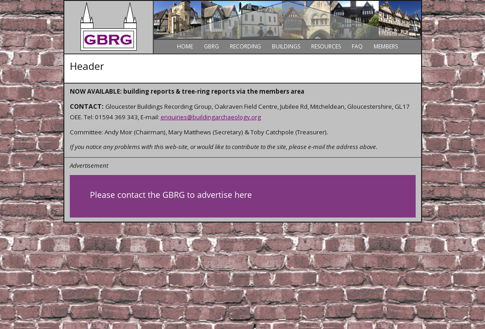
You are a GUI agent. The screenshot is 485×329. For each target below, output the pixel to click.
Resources (326, 46)
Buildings (286, 46)
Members (386, 46)
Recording (245, 46)
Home (185, 46)
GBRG (211, 46)
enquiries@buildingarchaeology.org (211, 117)
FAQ (357, 46)
